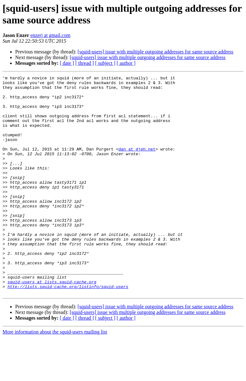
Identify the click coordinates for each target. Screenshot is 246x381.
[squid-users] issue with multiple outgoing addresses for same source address (155, 51)
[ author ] (126, 63)
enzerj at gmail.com (50, 35)
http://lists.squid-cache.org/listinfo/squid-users (68, 329)
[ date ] (67, 63)
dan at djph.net (137, 164)
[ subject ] (105, 63)
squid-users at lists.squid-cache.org (52, 323)
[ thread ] (84, 63)
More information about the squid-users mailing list (55, 375)
